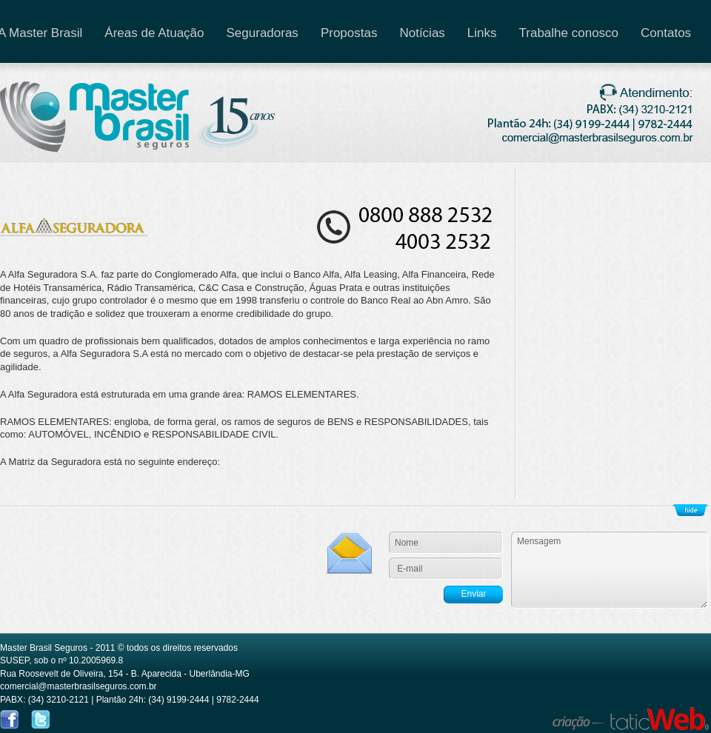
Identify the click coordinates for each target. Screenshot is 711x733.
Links (482, 33)
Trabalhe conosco (569, 33)
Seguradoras (262, 33)
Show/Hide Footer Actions (690, 510)
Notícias (421, 33)
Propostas (349, 33)
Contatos (666, 33)
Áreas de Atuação (154, 33)
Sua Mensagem (609, 570)
